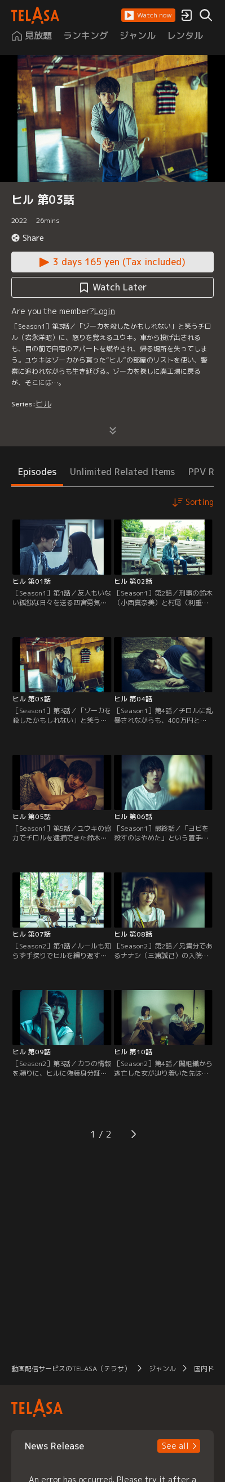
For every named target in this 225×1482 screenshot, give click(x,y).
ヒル (43, 403)
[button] (148, 15)
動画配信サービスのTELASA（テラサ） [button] (71, 1368)
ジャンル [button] (162, 1368)
